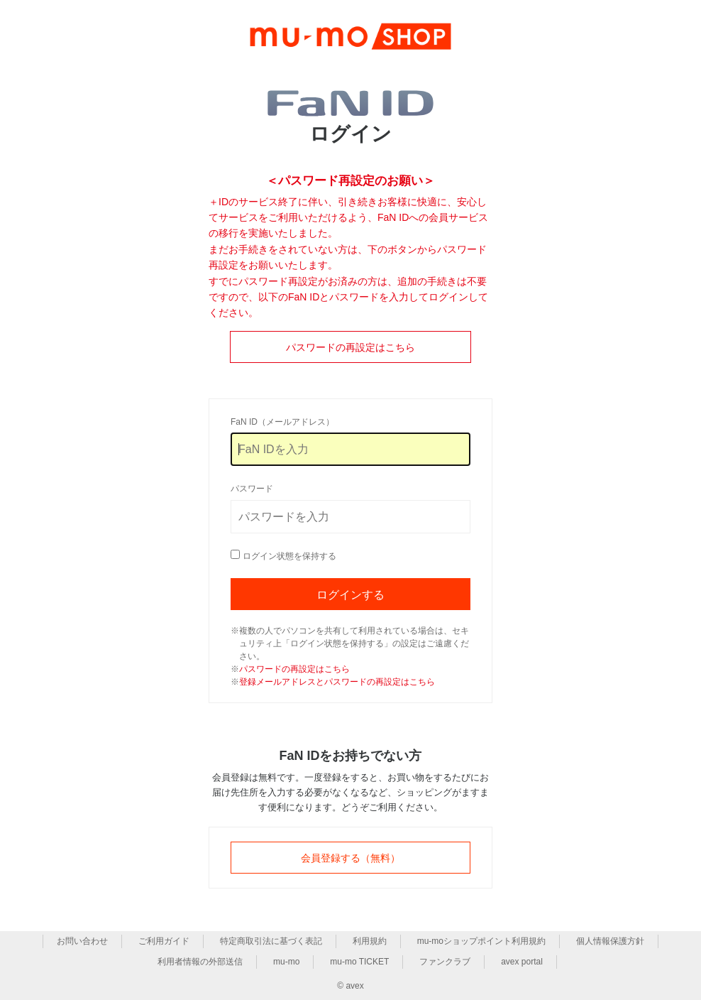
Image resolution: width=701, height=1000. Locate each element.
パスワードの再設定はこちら (350, 347)
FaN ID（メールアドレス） (282, 422)
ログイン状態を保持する (289, 556)
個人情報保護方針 (610, 941)
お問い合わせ (82, 941)
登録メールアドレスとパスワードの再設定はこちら (337, 682)
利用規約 (370, 941)
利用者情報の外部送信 (200, 962)
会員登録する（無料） (350, 858)
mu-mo (286, 962)
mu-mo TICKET (359, 962)
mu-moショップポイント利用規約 (481, 941)
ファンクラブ (444, 962)
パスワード (252, 489)
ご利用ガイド (163, 941)
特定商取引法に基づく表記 (271, 941)
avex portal (522, 962)
